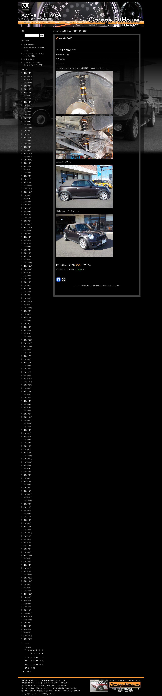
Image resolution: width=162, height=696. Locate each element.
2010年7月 (27, 587)
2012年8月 (27, 536)
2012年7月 (27, 539)
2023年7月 (27, 134)
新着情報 (26, 22)
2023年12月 (28, 124)
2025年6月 (27, 95)
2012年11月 (28, 533)
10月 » (28, 671)
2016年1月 (27, 414)
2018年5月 (27, 324)
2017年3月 (27, 369)
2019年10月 (28, 269)
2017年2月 (27, 372)
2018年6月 (27, 321)
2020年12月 (28, 224)
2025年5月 (27, 99)
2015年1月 (27, 452)
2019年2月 (27, 295)
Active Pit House (65, 31)
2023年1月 (27, 150)
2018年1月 (27, 337)
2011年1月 (27, 571)
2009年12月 (28, 594)
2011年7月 (27, 562)
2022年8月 (27, 166)
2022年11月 (28, 157)
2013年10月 (28, 501)
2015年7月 (27, 433)
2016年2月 (27, 411)
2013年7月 (27, 510)
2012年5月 (27, 542)
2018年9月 (27, 311)
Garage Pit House (26, 1)
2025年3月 (27, 102)
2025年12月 (28, 76)
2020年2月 (27, 256)
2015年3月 (27, 446)
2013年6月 (27, 514)
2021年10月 (28, 192)
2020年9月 (27, 234)
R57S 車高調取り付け (66, 50)
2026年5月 (27, 73)
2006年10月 (28, 639)
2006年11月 (28, 636)
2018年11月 (28, 304)
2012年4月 (27, 546)
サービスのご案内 (28, 688)
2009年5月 (27, 597)
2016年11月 (28, 382)
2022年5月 (27, 173)
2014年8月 (27, 468)
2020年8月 (27, 237)
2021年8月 (27, 198)
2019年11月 (28, 266)
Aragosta (67, 22)
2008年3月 (27, 604)
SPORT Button (63, 683)
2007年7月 (27, 629)
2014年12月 (28, 456)
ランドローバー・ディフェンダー (33, 686)
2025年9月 (27, 86)
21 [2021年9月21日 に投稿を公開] (28, 664)
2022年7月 (27, 169)
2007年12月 (28, 613)
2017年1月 (27, 375)
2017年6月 (27, 359)
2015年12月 (28, 417)
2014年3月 (27, 485)
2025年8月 (27, 89)
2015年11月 (28, 420)
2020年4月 (27, 250)
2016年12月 (28, 378)
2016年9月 (27, 388)
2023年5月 (27, 141)
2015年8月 (27, 430)
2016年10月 (28, 385)
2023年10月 (28, 128)
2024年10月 (28, 108)
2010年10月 (28, 581)
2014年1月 (27, 491)
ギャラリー (63, 686)
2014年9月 (27, 465)
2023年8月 (27, 131)
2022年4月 (27, 176)
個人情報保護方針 (47, 691)
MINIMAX (54, 683)
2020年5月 (27, 247)
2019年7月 (27, 279)
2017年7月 (27, 356)
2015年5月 (27, 440)
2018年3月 (27, 330)
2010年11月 (28, 578)
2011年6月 (27, 565)
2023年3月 (27, 144)
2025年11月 (28, 79)
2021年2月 (27, 218)
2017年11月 (28, 343)
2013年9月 (27, 504)
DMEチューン (80, 22)
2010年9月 (27, 584)
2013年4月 (27, 520)
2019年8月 (27, 276)
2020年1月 (27, 259)
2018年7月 (27, 317)
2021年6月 (27, 205)
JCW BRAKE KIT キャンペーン (32, 683)
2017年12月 (28, 340)
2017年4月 (27, 366)
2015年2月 (27, 449)
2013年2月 (27, 526)
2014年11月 (28, 459)
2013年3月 (27, 523)
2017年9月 (27, 350)
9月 (80, 31)
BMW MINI (95, 285)
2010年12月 (28, 575)
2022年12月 (28, 153)
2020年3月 (27, 253)
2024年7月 (27, 115)
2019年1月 (27, 298)
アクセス (56, 688)
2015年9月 (27, 427)
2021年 (75, 31)
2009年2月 (27, 600)
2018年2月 (27, 333)
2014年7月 (27, 472)
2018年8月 (27, 314)
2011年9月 (27, 558)
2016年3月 (27, 407)
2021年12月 (28, 186)
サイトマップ (75, 691)
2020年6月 (27, 243)
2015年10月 (28, 423)
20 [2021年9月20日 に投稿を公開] (26, 664)
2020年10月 (28, 230)
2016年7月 (27, 394)
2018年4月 (27, 327)
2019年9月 (27, 272)
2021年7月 (27, 202)
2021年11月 (28, 189)
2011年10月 (28, 555)
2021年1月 (27, 221)
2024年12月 (28, 105)
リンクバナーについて (62, 691)
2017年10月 (28, 346)
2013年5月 (27, 517)
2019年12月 (28, 263)
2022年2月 (27, 179)
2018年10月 (28, 308)
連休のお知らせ (29, 44)
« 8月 (23, 671)
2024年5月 (27, 118)
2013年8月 (27, 507)
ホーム (55, 31)
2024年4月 (27, 121)
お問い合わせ (64, 688)
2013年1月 (27, 530)
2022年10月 (28, 160)
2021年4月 (27, 211)
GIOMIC (46, 683)
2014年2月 (27, 488)
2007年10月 (28, 620)
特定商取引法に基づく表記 (31, 691)
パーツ (46, 22)
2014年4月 (27, 481)
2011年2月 (27, 568)
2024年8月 (27, 112)
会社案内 (73, 688)
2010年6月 (27, 591)
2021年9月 (27, 195)
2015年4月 (27, 443)
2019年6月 (27, 282)
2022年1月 (27, 182)
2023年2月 (27, 147)
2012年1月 (27, 552)
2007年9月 (27, 623)
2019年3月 (27, 292)
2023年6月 (27, 137)
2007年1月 (27, 632)
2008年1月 (27, 610)
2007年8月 (27, 626)
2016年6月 (27, 398)
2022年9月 (27, 163)
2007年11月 (28, 616)
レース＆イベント (52, 686)
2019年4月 (27, 288)
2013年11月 (28, 497)
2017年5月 (27, 362)
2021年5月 (27, 208)
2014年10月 (28, 462)
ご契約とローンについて (43, 688)
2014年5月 (27, 478)
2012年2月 (27, 549)
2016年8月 (27, 391)
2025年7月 (27, 92)
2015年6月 (27, 436)
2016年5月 (27, 401)
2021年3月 (27, 214)
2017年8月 (27, 353)
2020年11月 (28, 227)
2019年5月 (27, 285)
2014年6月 (27, 475)
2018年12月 (28, 301)
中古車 (37, 22)
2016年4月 (27, 404)
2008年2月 (27, 607)
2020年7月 (27, 240)
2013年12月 (28, 494)
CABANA (56, 22)
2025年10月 (28, 83)
